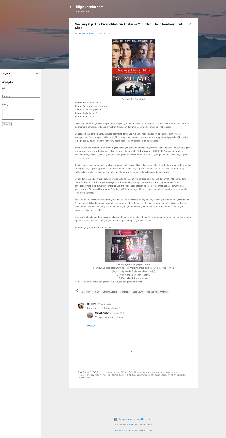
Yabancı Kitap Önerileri (157, 292)
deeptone (91, 304)
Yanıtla (91, 326)
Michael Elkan (130, 425)
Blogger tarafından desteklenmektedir (133, 419)
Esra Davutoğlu (110, 292)
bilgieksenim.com (89, 7)
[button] (190, 24)
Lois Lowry (138, 292)
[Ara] (196, 7)
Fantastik (124, 292)
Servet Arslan (102, 313)
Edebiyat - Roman (90, 292)
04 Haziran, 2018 (117, 313)
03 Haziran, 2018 (104, 304)
